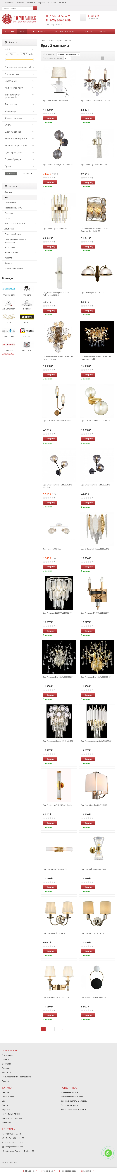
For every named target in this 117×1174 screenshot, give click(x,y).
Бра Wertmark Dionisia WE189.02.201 (58, 677)
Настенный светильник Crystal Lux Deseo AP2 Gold (58, 357)
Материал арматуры (19, 145)
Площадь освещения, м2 (19, 67)
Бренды (5, 1081)
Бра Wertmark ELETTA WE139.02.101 (57, 613)
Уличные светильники (15, 223)
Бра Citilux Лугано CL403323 (92, 292)
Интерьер (19, 111)
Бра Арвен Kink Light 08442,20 (93, 997)
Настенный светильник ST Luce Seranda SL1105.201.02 (94, 229)
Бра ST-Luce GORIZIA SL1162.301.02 (95, 421)
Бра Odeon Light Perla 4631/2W (94, 164)
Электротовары (12, 252)
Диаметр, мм (19, 74)
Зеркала (8, 257)
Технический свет (13, 234)
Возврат (6, 1068)
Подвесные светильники (72, 1096)
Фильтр (11, 42)
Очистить (27, 173)
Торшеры (87, 31)
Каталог (11, 186)
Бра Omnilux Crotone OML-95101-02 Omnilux (57, 486)
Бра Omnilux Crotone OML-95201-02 (95, 485)
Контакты (63, 2)
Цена (19, 49)
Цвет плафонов (19, 131)
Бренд (19, 166)
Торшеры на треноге (70, 1105)
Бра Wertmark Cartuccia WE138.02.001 (96, 741)
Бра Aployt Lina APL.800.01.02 (55, 869)
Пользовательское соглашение (16, 1076)
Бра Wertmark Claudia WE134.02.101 (58, 741)
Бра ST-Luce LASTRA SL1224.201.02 (95, 549)
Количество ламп (19, 87)
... (112, 31)
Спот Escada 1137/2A (52, 549)
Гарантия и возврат (47, 2)
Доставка (31, 2)
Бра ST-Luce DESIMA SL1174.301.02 (57, 421)
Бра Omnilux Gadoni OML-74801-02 (95, 100)
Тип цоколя (19, 104)
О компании (9, 2)
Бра (22, 31)
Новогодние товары (14, 268)
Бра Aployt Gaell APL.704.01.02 (55, 933)
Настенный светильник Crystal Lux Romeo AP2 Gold (96, 357)
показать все (8, 353)
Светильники (38, 31)
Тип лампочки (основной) (19, 96)
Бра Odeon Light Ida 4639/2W (55, 228)
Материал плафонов (19, 138)
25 (57, 1029)
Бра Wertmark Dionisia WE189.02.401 (96, 677)
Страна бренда (19, 159)
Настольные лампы (64, 31)
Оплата (20, 2)
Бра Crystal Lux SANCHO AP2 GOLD (57, 805)
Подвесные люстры (69, 1092)
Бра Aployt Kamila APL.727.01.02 (94, 805)
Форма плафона (19, 118)
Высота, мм (19, 81)
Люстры (9, 31)
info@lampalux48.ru (14, 1146)
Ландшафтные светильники (73, 1109)
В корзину (49, 118)
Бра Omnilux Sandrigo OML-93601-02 (58, 164)
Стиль (19, 125)
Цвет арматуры (19, 152)
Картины (9, 263)
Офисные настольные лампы (74, 1101)
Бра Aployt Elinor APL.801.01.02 (93, 869)
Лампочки (9, 228)
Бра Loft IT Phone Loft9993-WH (55, 100)
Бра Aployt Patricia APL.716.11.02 (56, 997)
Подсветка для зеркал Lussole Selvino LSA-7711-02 (56, 293)
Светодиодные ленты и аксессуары (15, 240)
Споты (102, 31)
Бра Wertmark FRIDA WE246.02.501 (95, 613)
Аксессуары (10, 247)
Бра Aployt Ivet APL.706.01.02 (92, 933)
